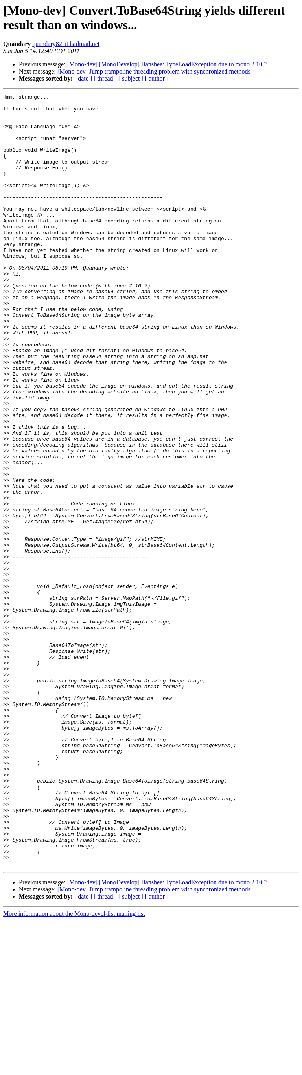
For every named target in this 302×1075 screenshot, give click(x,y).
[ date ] (83, 78)
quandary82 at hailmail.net (65, 43)
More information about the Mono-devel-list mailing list (74, 1068)
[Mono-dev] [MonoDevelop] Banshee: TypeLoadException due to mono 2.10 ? (167, 64)
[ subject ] (131, 78)
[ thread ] (105, 78)
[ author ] (157, 78)
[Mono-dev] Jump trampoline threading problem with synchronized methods (153, 71)
